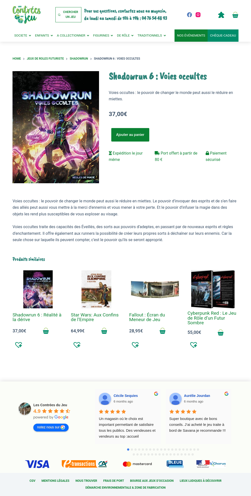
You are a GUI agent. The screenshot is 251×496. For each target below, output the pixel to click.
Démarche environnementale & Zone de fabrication (125, 487)
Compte (221, 14)
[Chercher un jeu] (68, 14)
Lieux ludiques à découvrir (200, 481)
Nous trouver (86, 481)
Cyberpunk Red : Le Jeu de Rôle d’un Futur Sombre (212, 317)
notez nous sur (51, 427)
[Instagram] (198, 14)
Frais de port (113, 481)
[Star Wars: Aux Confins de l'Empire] (96, 289)
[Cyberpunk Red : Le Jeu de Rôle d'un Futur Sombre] (213, 289)
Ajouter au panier (130, 134)
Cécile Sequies (125, 396)
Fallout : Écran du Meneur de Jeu (147, 317)
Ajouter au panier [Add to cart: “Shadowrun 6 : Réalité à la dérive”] (46, 331)
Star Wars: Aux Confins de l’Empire (95, 317)
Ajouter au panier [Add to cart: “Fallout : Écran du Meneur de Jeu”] (162, 331)
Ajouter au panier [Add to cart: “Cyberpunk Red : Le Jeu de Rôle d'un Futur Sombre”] (220, 332)
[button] (19, 345)
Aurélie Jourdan (197, 396)
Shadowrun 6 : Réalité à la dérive (37, 317)
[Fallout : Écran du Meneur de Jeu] (154, 289)
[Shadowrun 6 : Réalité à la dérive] (38, 289)
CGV (32, 481)
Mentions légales (55, 481)
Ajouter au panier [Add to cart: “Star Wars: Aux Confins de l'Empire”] (104, 331)
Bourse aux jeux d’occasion (152, 481)
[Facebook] (189, 14)
